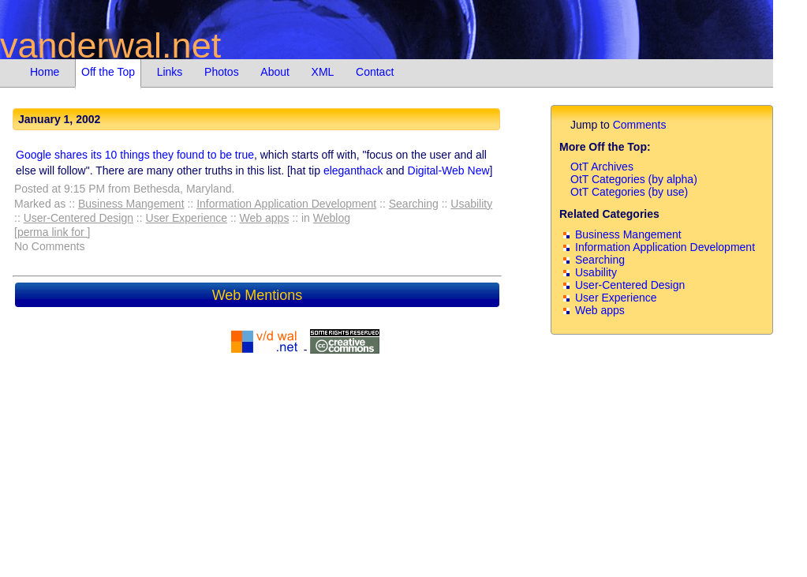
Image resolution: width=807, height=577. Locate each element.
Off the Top (108, 72)
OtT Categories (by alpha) (633, 179)
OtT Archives (601, 166)
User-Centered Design (78, 218)
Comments (640, 124)
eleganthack (353, 170)
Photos (221, 72)
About (275, 72)
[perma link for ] (52, 232)
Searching (414, 203)
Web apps (265, 218)
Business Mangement (131, 203)
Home (44, 72)
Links (170, 72)
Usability (471, 203)
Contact (375, 72)
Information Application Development (286, 203)
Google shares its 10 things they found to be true (135, 154)
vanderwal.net (110, 45)
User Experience (187, 218)
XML (323, 72)
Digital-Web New (449, 170)
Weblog (331, 218)
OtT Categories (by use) (629, 191)
